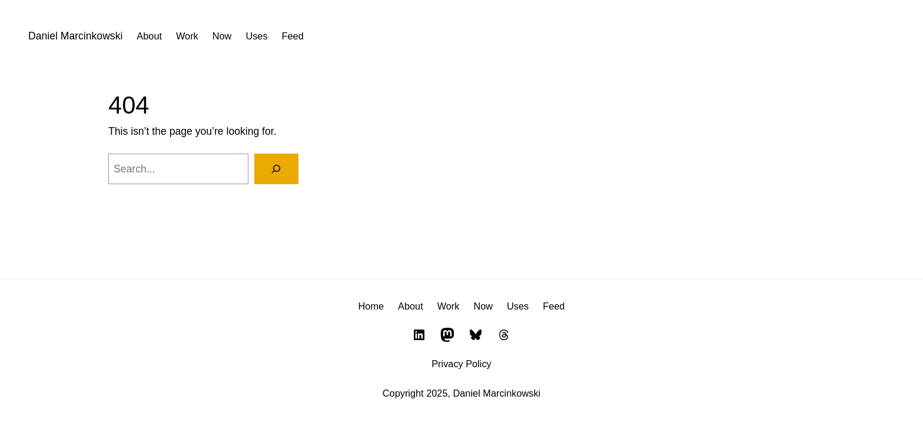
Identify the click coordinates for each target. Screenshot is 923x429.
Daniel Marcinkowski (75, 36)
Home (371, 306)
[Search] (276, 169)
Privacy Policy (461, 363)
